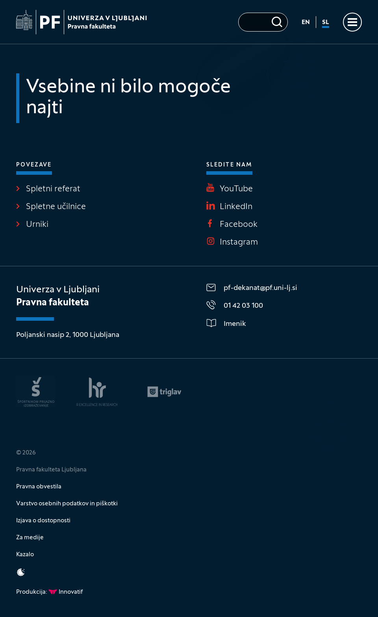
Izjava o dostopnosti (43, 521)
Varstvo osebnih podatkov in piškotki (67, 504)
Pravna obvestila (38, 487)
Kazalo (25, 554)
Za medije (30, 537)
